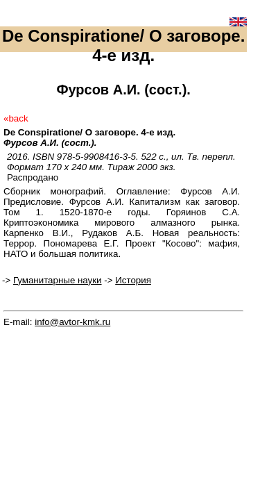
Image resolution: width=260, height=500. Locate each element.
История (133, 280)
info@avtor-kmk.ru (72, 322)
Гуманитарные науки (57, 280)
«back (15, 118)
